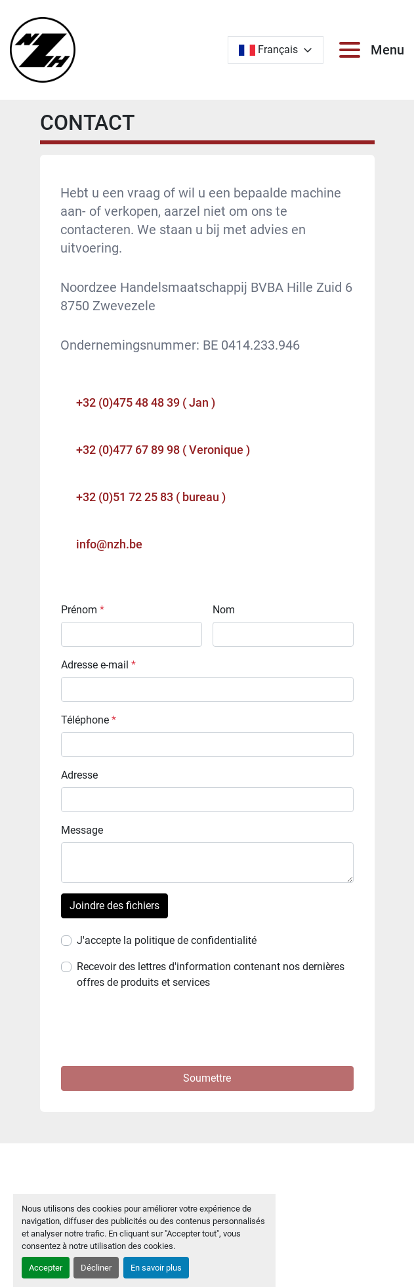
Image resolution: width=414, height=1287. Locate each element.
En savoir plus (156, 1268)
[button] (207, 1078)
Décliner (96, 1268)
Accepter (45, 1268)
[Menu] (352, 50)
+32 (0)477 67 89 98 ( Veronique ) (163, 450)
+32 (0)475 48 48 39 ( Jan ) (145, 402)
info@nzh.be (109, 544)
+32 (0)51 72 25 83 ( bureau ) (151, 497)
